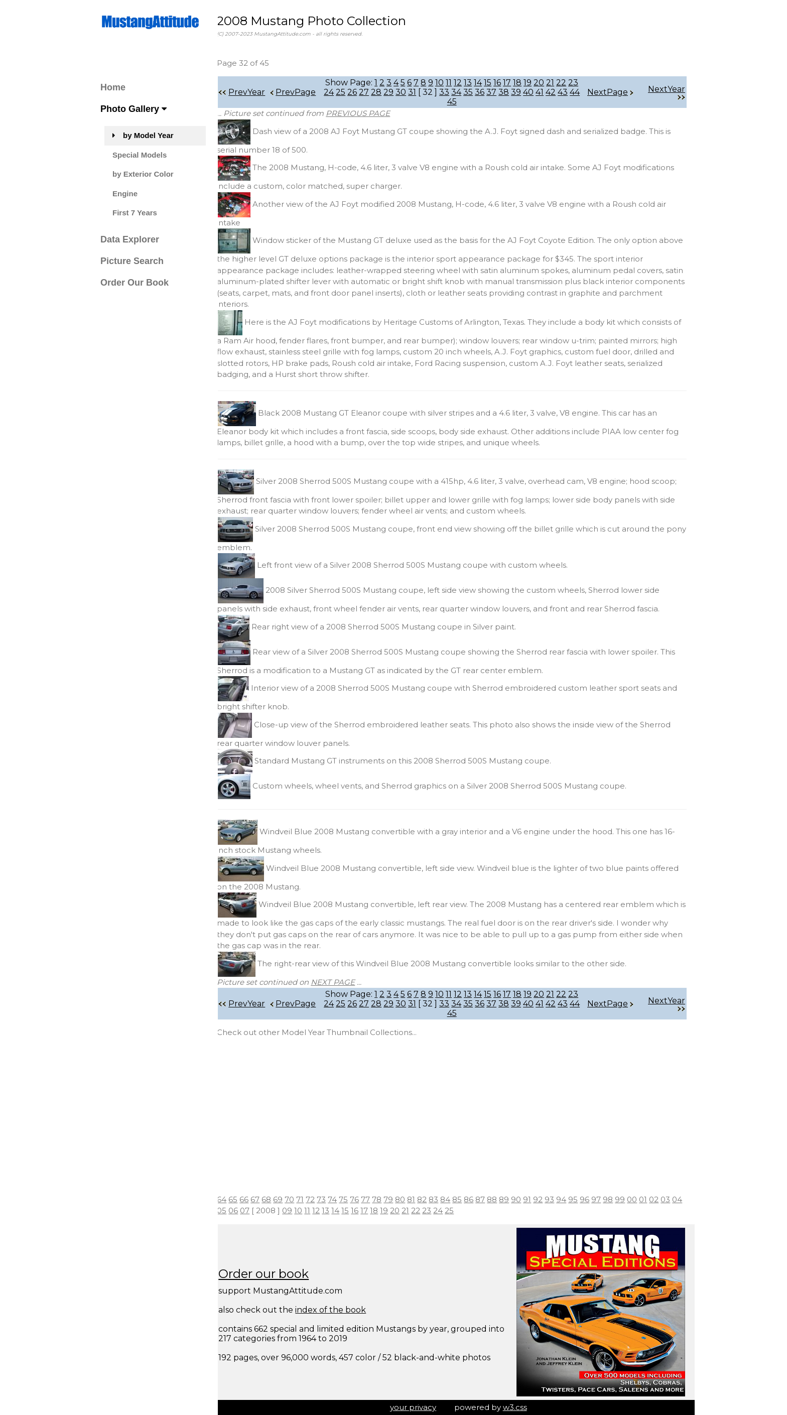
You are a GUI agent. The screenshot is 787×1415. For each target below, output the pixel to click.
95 (582, 1199)
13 (472, 82)
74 (341, 1199)
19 (532, 82)
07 (266, 1210)
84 (454, 1199)
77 (374, 1199)
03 (674, 1199)
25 (351, 92)
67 (264, 1199)
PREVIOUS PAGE (367, 113)
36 (490, 92)
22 (566, 82)
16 (501, 82)
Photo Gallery (133, 109)
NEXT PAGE (342, 982)
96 (593, 1199)
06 (254, 1210)
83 (442, 1199)
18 (521, 82)
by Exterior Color (143, 174)
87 (489, 1199)
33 (455, 92)
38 (514, 92)
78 (385, 1199)
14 (482, 82)
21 (555, 82)
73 (330, 1199)
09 (308, 1210)
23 (578, 82)
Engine (125, 193)
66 (252, 1199)
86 (477, 1199)
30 (411, 92)
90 (525, 1199)
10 (444, 82)
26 (362, 92)
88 (501, 1199)
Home (112, 87)
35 (478, 92)
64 (230, 1199)
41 (550, 92)
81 (420, 1199)
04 (231, 1210)
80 (409, 1199)
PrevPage (302, 92)
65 (241, 1199)
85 (466, 1199)
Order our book (272, 1273)
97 (605, 1199)
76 (363, 1199)
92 (547, 1199)
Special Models (139, 155)
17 (511, 82)
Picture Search (132, 261)
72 (319, 1199)
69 (287, 1199)
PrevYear (250, 92)
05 (242, 1210)
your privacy (418, 1407)
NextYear (666, 92)
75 (352, 1199)
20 (543, 82)
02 (663, 1199)
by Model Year (143, 135)
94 (570, 1199)
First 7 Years (134, 212)
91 (536, 1199)
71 (309, 1199)
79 (397, 1199)
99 (629, 1199)
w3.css (519, 1407)
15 (492, 82)
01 (652, 1199)
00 (641, 1199)
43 (573, 92)
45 (462, 101)
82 (431, 1199)
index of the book (339, 1310)
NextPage (610, 92)
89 (513, 1199)
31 (423, 92)
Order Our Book (134, 283)
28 (386, 92)
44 (451, 101)
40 (539, 92)
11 (453, 82)
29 (399, 92)
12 (462, 82)
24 (339, 92)
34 (467, 92)
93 (558, 1199)
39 (526, 92)
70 (298, 1199)
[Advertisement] (456, 1116)
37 (502, 92)
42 (561, 92)
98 (617, 1199)
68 (275, 1199)
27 (374, 92)
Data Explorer (129, 239)
